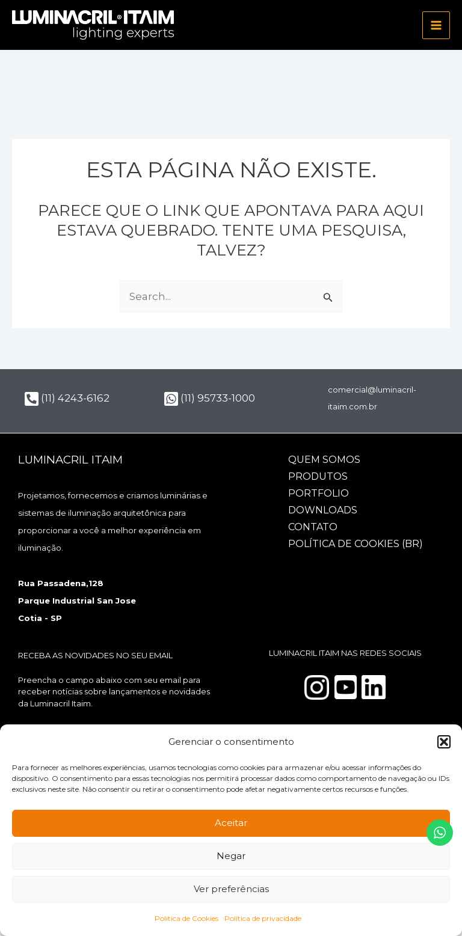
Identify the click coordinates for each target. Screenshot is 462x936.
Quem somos (324, 459)
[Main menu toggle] (436, 25)
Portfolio (318, 493)
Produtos (318, 476)
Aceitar (231, 822)
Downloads (322, 510)
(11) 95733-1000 (209, 398)
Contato (312, 527)
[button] (444, 742)
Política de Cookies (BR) (355, 543)
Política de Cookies (186, 918)
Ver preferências (231, 889)
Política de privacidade (262, 918)
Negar (231, 855)
